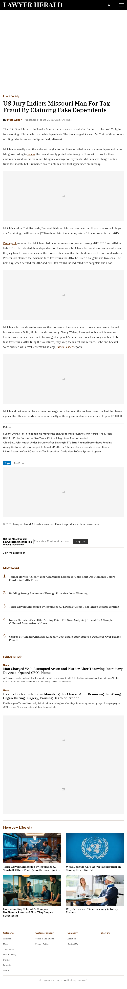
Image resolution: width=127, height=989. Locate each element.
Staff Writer (14, 119)
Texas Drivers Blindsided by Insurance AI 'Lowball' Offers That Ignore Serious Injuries (64, 606)
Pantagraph (10, 243)
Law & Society (11, 96)
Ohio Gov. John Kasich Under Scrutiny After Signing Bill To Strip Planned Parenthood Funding (57, 442)
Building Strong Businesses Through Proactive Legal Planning (48, 593)
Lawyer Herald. (62, 980)
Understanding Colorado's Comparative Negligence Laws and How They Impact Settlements (28, 912)
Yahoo (31, 154)
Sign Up (80, 541)
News (6, 664)
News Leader (65, 347)
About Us (71, 938)
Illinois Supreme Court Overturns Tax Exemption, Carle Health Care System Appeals (52, 451)
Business (7, 960)
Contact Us (72, 944)
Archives (7, 938)
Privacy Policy (42, 944)
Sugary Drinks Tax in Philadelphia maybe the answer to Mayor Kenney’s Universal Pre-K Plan (57, 433)
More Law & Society (17, 827)
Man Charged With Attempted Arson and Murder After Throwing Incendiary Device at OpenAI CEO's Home (63, 670)
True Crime (8, 949)
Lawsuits (7, 965)
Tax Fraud (19, 463)
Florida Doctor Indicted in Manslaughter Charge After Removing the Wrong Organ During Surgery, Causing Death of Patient (62, 696)
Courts (6, 970)
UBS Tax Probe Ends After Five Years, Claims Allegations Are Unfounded (45, 438)
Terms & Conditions (44, 938)
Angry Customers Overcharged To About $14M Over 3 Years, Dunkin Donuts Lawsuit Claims (56, 447)
